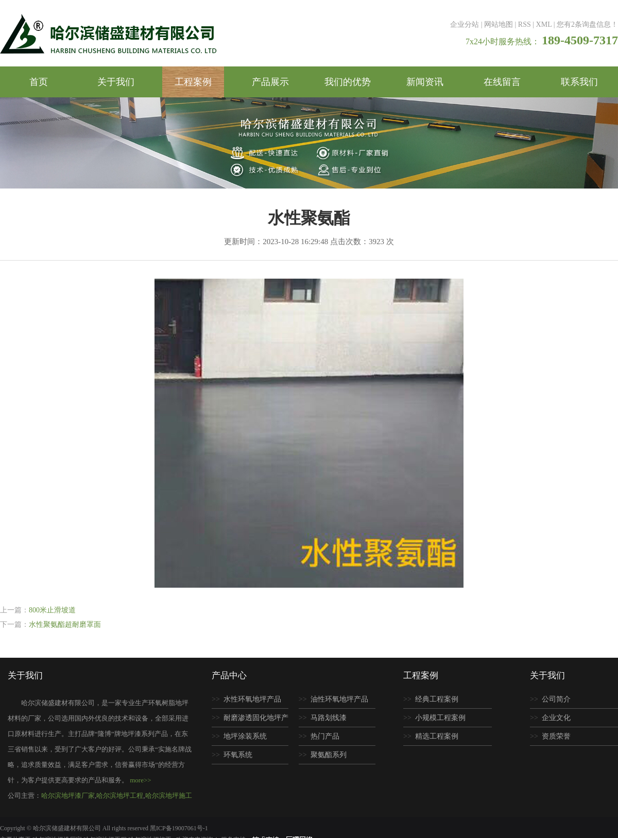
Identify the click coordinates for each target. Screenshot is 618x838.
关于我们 (115, 82)
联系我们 (579, 82)
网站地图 (498, 24)
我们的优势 (347, 82)
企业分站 (464, 24)
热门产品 (325, 736)
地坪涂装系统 (245, 736)
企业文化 (556, 718)
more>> (140, 780)
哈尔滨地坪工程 (119, 795)
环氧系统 (238, 755)
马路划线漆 (329, 718)
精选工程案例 (436, 736)
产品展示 (270, 82)
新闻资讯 (424, 82)
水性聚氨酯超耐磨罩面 (65, 624)
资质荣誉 (556, 736)
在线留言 (502, 82)
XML (544, 24)
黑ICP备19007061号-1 (179, 828)
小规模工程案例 (440, 718)
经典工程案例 (436, 699)
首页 (38, 82)
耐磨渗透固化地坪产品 (250, 720)
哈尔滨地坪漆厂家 (68, 795)
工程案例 (193, 82)
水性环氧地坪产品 (252, 699)
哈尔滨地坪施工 (168, 795)
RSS (524, 24)
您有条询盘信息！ (587, 24)
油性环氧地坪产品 (339, 699)
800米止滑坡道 (52, 610)
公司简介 (556, 699)
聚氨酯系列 (329, 755)
